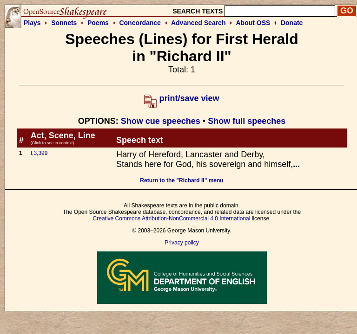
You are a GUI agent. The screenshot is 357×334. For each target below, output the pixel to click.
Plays (32, 22)
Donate (292, 22)
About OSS (253, 22)
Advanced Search (198, 22)
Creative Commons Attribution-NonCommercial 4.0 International (172, 218)
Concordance (139, 22)
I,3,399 (39, 153)
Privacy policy (181, 242)
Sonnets (64, 22)
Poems (98, 22)
